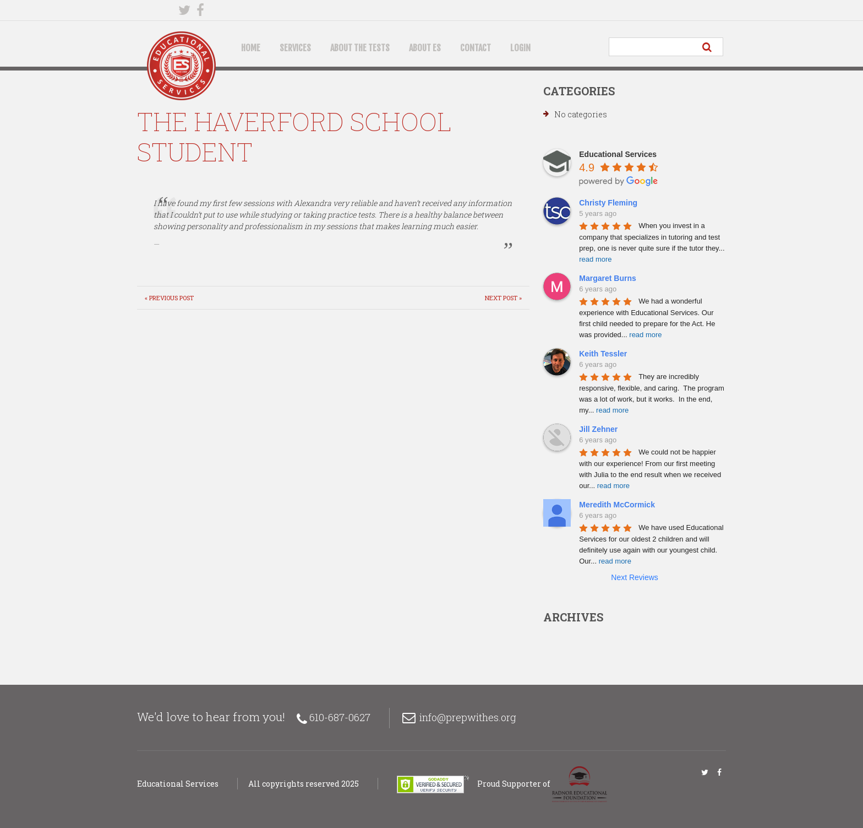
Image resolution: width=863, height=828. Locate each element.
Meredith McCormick (617, 504)
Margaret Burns (607, 278)
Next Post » (503, 298)
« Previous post (169, 298)
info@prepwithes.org (467, 717)
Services (295, 48)
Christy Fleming (608, 202)
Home (250, 48)
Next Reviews (634, 577)
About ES (425, 48)
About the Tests (360, 48)
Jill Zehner (598, 429)
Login (520, 48)
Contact (475, 48)
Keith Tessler (603, 353)
